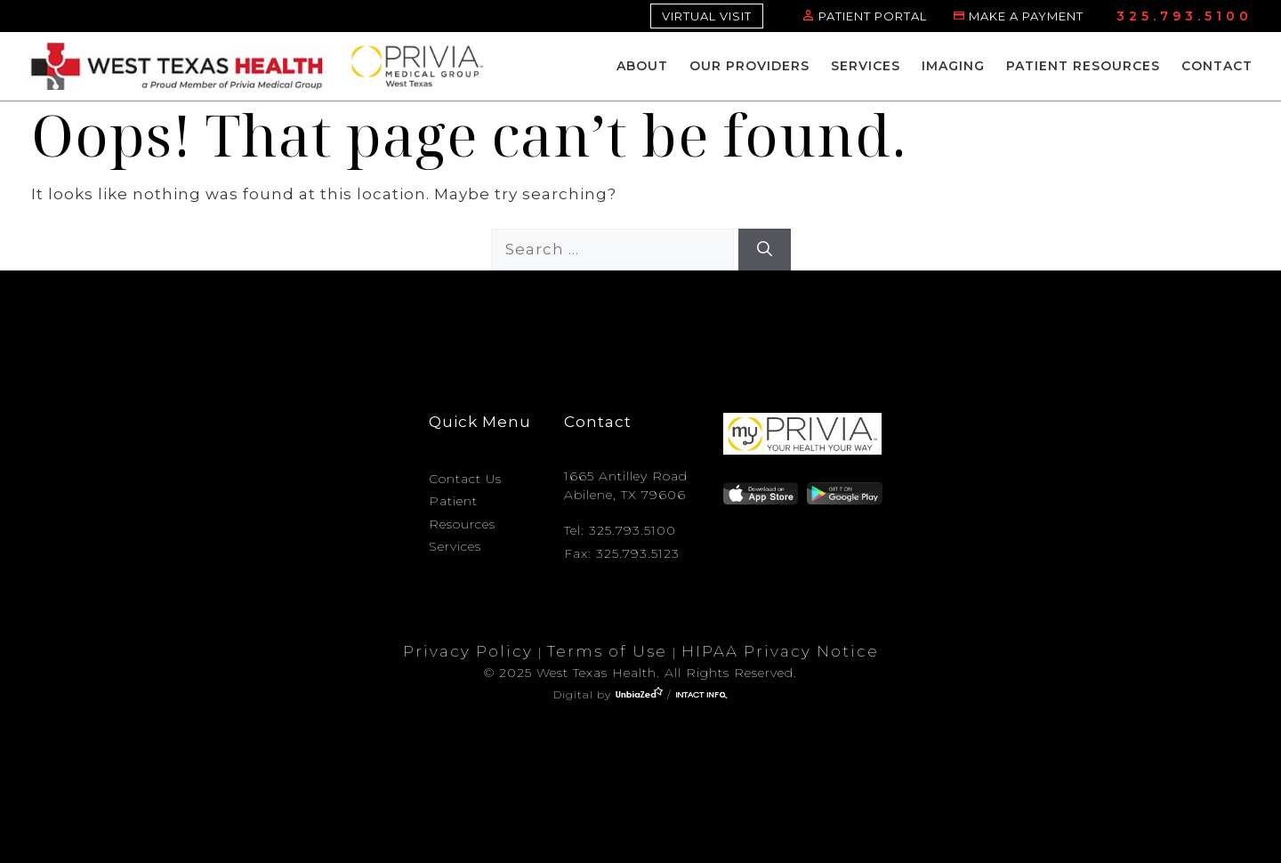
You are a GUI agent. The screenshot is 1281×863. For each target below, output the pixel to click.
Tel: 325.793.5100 (620, 530)
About (642, 66)
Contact (1217, 66)
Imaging (953, 66)
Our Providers (749, 66)
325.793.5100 (1184, 16)
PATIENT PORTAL (872, 16)
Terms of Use (607, 651)
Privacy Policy (468, 651)
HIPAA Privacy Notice (780, 651)
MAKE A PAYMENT (1026, 16)
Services (865, 66)
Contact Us (465, 479)
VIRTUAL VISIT (707, 16)
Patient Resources (1083, 66)
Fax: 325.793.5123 (622, 553)
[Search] (764, 250)
